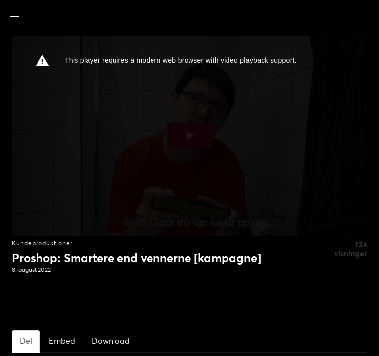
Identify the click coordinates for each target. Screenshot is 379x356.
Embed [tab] (62, 341)
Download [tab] (111, 341)
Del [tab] (26, 341)
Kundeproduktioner (42, 244)
